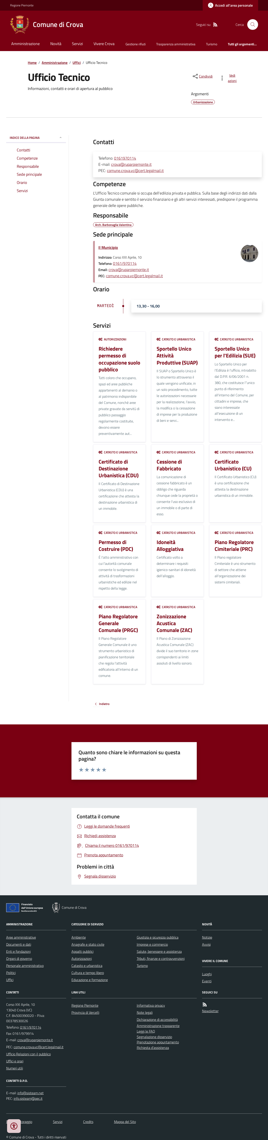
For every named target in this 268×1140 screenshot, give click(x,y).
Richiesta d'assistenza (153, 1047)
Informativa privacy (151, 1005)
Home (32, 62)
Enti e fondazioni (18, 951)
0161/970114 (125, 263)
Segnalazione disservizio (154, 1036)
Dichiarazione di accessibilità (157, 1019)
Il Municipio (108, 247)
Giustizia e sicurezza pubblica (157, 937)
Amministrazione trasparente (158, 1025)
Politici (11, 972)
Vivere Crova (104, 44)
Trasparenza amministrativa (175, 44)
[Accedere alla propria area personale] (230, 5)
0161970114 (125, 158)
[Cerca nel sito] (251, 24)
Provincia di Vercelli (85, 1012)
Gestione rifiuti (136, 44)
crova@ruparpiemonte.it (131, 164)
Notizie (207, 937)
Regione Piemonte (22, 5)
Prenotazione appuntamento (158, 1042)
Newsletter (210, 1011)
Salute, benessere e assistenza (159, 951)
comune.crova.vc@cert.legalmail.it (135, 171)
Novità (55, 44)
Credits (88, 1121)
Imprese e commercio (152, 944)
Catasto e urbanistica (176, 339)
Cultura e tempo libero (87, 972)
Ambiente (78, 937)
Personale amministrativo (25, 965)
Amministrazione (25, 44)
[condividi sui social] (202, 76)
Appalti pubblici (82, 951)
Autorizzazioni (112, 339)
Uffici (77, 62)
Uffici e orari (14, 1061)
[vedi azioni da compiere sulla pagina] (229, 78)
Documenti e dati (18, 944)
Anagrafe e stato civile (87, 944)
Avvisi (206, 944)
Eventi (207, 981)
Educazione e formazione (89, 979)
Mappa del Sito (125, 1121)
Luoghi (207, 974)
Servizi (77, 44)
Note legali (145, 1012)
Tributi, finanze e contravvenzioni (161, 958)
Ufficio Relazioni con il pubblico (28, 1054)
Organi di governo (19, 958)
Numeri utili (14, 1068)
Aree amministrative (21, 937)
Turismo (211, 44)
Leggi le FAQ (146, 1031)
